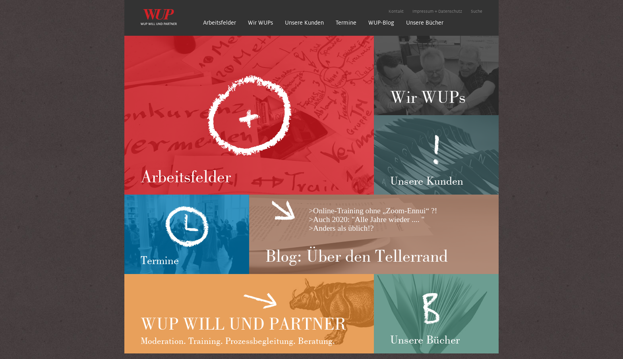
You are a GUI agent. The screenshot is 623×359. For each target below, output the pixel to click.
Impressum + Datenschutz (437, 11)
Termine (346, 22)
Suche (476, 11)
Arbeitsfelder (219, 22)
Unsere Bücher (424, 22)
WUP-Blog (381, 22)
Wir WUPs (260, 22)
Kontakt (396, 11)
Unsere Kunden (304, 22)
